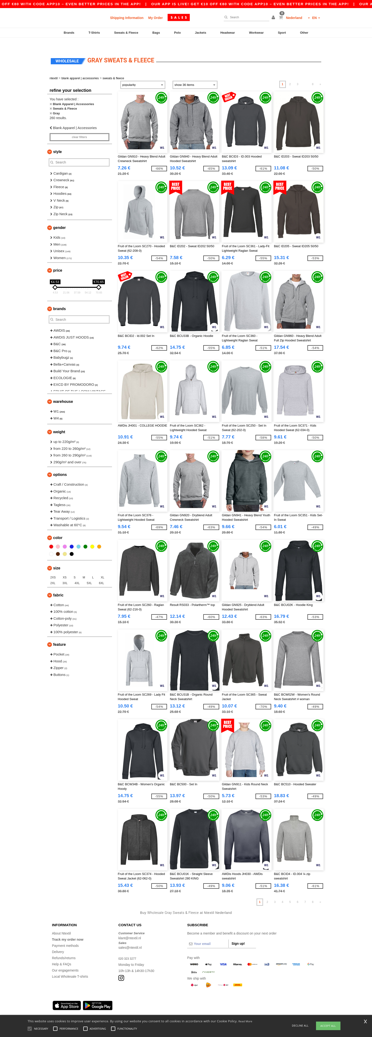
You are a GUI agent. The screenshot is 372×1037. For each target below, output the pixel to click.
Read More (245, 1021)
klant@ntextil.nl (129, 928)
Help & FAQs (61, 954)
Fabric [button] (58, 585)
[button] (274, 18)
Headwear (227, 32)
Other (304, 32)
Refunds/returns (64, 948)
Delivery (58, 942)
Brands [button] (59, 299)
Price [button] (57, 260)
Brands (69, 32)
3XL (64, 573)
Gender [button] (59, 218)
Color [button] (57, 528)
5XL (89, 573)
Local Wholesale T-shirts (70, 966)
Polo (177, 32)
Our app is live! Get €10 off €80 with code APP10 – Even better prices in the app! (271, 4)
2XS (53, 567)
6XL (101, 573)
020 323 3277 (128, 948)
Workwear (256, 32)
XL (102, 567)
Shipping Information (127, 18)
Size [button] (56, 558)
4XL (77, 573)
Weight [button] (59, 422)
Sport (282, 32)
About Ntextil (61, 923)
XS (65, 567)
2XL (52, 573)
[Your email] (207, 934)
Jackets (200, 32)
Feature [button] (59, 634)
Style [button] (57, 142)
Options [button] (60, 465)
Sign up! (238, 933)
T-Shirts (94, 32)
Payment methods (65, 936)
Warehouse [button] (63, 392)
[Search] (245, 17)
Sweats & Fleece (126, 32)
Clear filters (79, 127)
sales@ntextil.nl (130, 937)
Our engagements (65, 960)
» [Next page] (320, 74)
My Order (155, 18)
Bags (156, 32)
